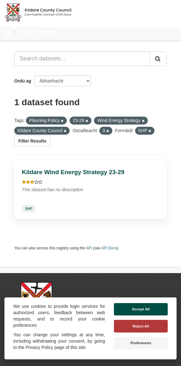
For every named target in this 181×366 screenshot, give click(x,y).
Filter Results (32, 140)
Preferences (140, 343)
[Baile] (7, 32)
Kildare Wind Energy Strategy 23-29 (73, 172)
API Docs (109, 248)
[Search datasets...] (82, 59)
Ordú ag (22, 80)
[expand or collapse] (170, 12)
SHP (28, 208)
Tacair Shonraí (37, 32)
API (89, 248)
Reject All (141, 326)
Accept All (141, 309)
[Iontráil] (158, 59)
